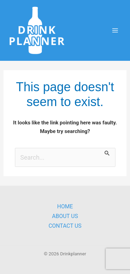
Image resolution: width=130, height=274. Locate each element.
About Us (65, 216)
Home (65, 206)
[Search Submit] (107, 152)
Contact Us (65, 226)
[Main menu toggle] (115, 30)
